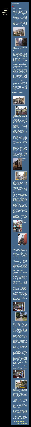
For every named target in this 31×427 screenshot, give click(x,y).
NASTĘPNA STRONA (22, 423)
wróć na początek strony (20, 421)
